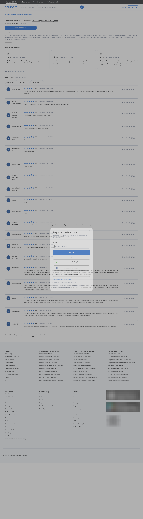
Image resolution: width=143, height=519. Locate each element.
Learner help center (71, 282)
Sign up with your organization (62, 279)
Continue (71, 253)
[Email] (71, 246)
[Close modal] (89, 231)
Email (55, 242)
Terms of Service (63, 287)
